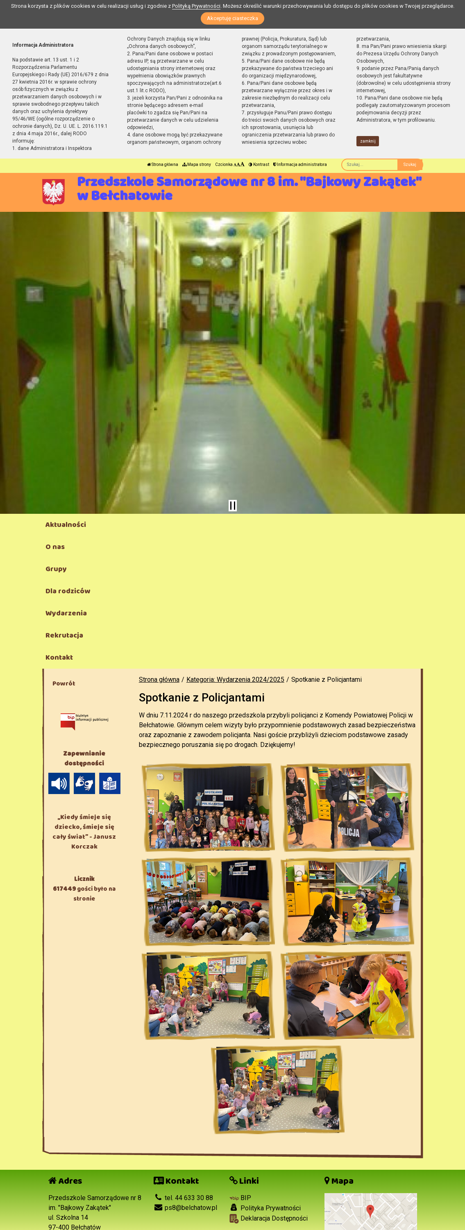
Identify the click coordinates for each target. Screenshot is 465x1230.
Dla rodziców (67, 591)
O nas (55, 547)
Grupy (56, 569)
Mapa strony (196, 164)
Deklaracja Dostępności (268, 1218)
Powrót (63, 684)
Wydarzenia (66, 613)
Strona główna (162, 164)
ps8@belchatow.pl (185, 1208)
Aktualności (65, 525)
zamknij (368, 141)
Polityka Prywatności (265, 1208)
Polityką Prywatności (196, 6)
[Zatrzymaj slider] (232, 506)
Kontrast (259, 164)
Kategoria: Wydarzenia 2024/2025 (235, 679)
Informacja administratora (300, 164)
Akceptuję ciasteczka (232, 18)
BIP (240, 1198)
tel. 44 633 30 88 (183, 1198)
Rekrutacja (64, 635)
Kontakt (59, 657)
